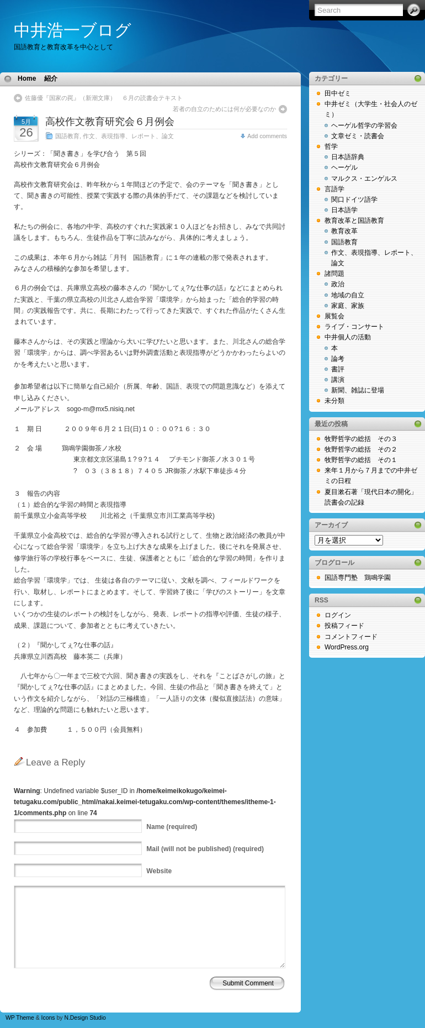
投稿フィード (344, 626)
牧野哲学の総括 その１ (361, 460)
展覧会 (334, 316)
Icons (48, 1018)
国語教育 (67, 136)
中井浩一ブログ (72, 30)
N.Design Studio (84, 1018)
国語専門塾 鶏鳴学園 (358, 577)
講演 (337, 380)
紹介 (50, 78)
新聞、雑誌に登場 (357, 390)
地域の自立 (347, 295)
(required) (171, 827)
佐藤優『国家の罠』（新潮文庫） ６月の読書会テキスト (104, 98)
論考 (337, 359)
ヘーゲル (344, 167)
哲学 (331, 146)
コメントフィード (351, 637)
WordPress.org (347, 647)
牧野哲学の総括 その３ (361, 439)
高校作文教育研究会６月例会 (109, 121)
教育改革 (344, 231)
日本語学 (344, 210)
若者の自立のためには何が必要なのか (227, 109)
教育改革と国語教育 (354, 220)
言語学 (334, 189)
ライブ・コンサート (354, 327)
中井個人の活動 (348, 337)
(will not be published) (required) (205, 849)
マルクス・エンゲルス (364, 178)
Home (27, 78)
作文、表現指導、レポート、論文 (128, 136)
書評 (337, 369)
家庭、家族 (347, 306)
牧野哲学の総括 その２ (361, 449)
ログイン (338, 615)
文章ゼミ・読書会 (357, 136)
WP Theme (20, 1018)
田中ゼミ (338, 93)
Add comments (267, 136)
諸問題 (334, 273)
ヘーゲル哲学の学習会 (364, 125)
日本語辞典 (347, 157)
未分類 (334, 401)
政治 (337, 284)
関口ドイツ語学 (354, 199)
